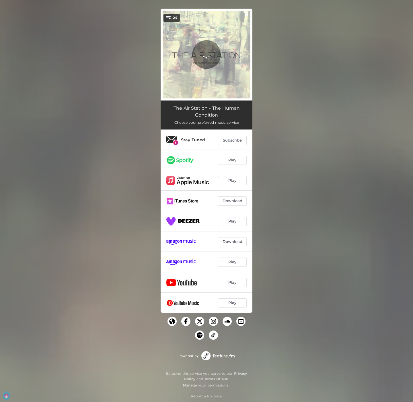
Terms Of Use (216, 379)
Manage (190, 385)
